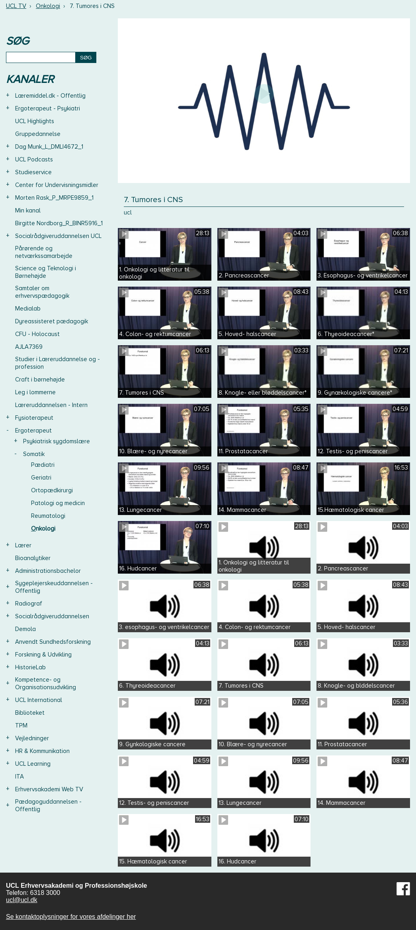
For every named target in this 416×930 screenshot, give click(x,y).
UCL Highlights (34, 121)
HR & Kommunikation (42, 751)
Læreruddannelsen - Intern (51, 405)
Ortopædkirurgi (52, 490)
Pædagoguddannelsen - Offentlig (48, 805)
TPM (21, 725)
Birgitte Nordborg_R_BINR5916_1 (59, 223)
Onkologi (48, 6)
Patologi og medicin (58, 503)
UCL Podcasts (34, 159)
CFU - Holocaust (37, 334)
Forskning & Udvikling (43, 654)
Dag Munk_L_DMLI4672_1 (49, 146)
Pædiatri (43, 464)
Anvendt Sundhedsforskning (53, 641)
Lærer (23, 545)
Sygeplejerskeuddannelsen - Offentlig (54, 587)
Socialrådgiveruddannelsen (52, 616)
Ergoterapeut (33, 430)
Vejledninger (32, 738)
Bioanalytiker (33, 558)
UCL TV (16, 6)
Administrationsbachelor (48, 570)
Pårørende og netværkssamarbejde (43, 252)
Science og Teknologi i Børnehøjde (45, 272)
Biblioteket (30, 712)
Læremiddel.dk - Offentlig (50, 95)
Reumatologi (48, 515)
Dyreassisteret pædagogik (51, 321)
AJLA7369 (29, 346)
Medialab (28, 308)
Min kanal (28, 210)
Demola (25, 629)
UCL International (38, 700)
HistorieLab (30, 667)
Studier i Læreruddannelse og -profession (57, 363)
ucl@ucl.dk (21, 900)
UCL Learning (33, 763)
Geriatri (41, 477)
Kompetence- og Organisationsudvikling (45, 683)
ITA (19, 776)
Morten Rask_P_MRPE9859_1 (54, 197)
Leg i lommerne (35, 392)
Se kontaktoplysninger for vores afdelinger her (71, 916)
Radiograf (28, 603)
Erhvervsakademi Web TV (49, 789)
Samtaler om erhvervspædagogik (42, 292)
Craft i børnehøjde (40, 379)
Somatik (34, 454)
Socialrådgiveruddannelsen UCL (58, 236)
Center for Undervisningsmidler (56, 185)
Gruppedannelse (38, 134)
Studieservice (33, 172)
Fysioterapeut (34, 417)
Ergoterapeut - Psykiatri (47, 108)
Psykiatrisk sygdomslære (56, 441)
